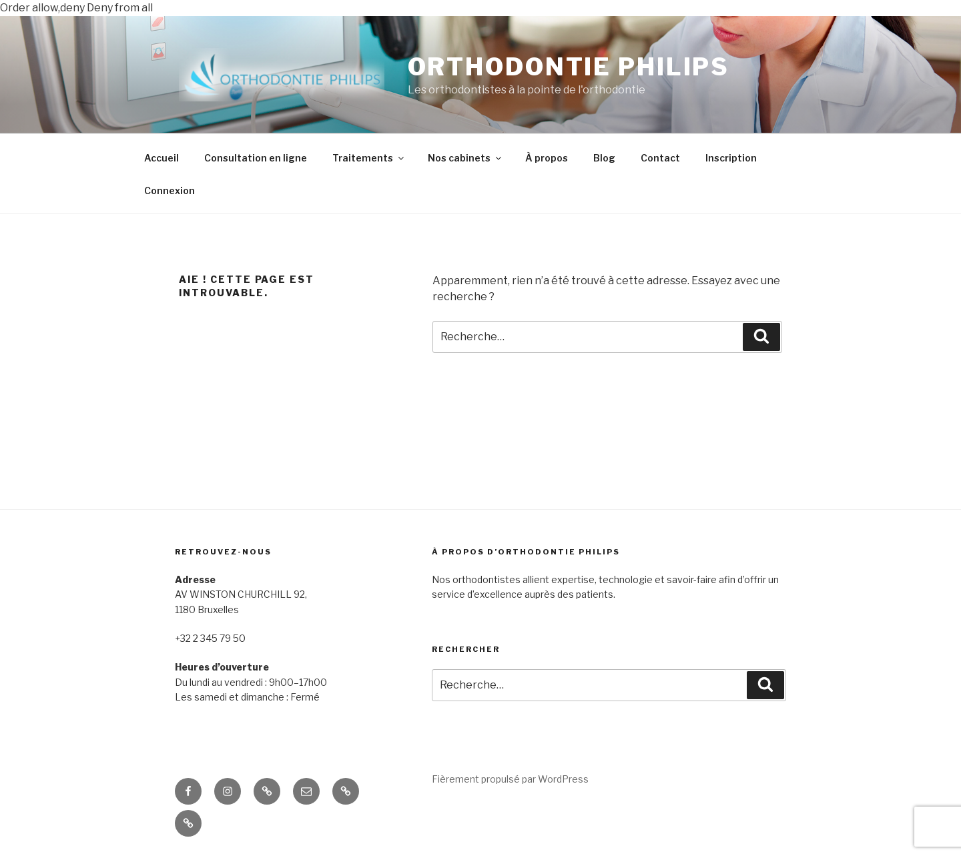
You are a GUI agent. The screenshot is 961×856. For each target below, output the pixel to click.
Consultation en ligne (255, 157)
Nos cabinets (465, 157)
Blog (604, 157)
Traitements (369, 157)
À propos (546, 157)
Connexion (169, 190)
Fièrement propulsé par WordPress (510, 779)
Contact (660, 157)
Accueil (161, 157)
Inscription (731, 157)
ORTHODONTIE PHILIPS (569, 66)
